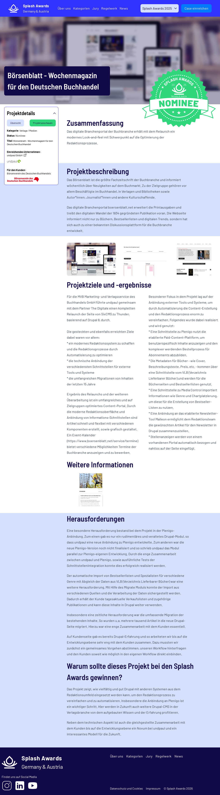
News (121, 8)
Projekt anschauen (42, 122)
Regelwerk (106, 8)
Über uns (61, 8)
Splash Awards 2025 (155, 8)
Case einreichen (196, 8)
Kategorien (78, 8)
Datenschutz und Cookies (126, 788)
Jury (92, 8)
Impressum (153, 788)
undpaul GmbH (17, 155)
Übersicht (15, 122)
